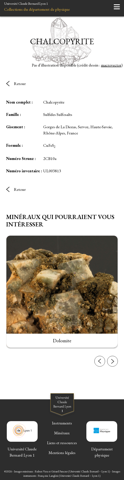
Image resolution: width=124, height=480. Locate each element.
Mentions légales (62, 452)
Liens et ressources (62, 442)
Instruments (62, 423)
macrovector (111, 65)
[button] (99, 380)
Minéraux (62, 433)
